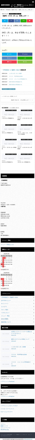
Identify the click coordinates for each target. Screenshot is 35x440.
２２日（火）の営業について (10, 96)
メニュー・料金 (5, 315)
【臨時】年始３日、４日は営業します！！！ (21, 100)
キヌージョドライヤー (7, 411)
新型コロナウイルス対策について (17, 340)
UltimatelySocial (28, 439)
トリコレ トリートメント (7, 408)
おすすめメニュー (6, 300)
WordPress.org (5, 429)
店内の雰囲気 (4, 319)
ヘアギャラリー (5, 312)
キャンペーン (4, 303)
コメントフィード (5, 427)
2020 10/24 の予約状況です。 (16, 81)
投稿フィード (4, 426)
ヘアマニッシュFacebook (7, 381)
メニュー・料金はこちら (7, 244)
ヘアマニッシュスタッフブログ (9, 405)
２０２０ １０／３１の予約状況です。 (18, 79)
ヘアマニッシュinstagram (7, 396)
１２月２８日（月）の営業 (15, 73)
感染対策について (6, 322)
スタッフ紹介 (4, 309)
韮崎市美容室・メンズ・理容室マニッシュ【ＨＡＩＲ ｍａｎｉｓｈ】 (17, 5)
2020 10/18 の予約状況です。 (16, 84)
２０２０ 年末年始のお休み (16, 76)
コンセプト (4, 306)
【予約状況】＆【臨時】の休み (10, 70)
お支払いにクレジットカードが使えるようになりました (17, 334)
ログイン (3, 424)
